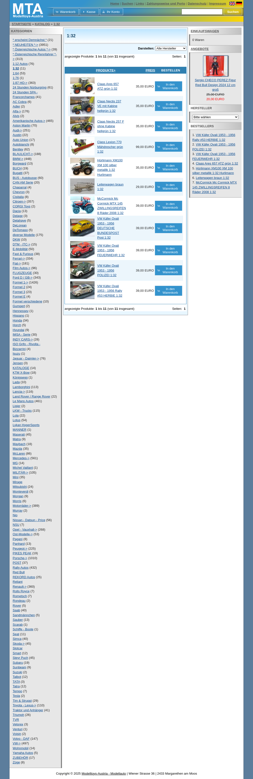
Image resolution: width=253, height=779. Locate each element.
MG (15, 463)
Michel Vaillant (23, 467)
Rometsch (20, 596)
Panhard (19, 543)
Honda (17, 320)
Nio (15, 515)
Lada (16, 382)
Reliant (17, 582)
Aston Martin (21, 125)
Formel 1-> (20, 282)
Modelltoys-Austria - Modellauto (104, 773)
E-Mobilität (20, 249)
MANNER (19, 429)
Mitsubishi (20, 486)
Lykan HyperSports (26, 425)
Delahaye (19, 220)
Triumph (18, 715)
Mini (16, 477)
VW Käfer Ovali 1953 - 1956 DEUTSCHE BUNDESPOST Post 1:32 (108, 228)
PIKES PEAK (22, 553)
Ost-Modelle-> (23, 534)
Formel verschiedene (27, 301)
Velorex (18, 724)
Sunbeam (19, 667)
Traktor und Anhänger (28, 710)
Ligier (16, 406)
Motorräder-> (22, 505)
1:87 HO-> (20, 83)
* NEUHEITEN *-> (25, 45)
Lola (16, 415)
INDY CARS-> (23, 339)
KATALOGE (21, 368)
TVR (16, 719)
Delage (18, 216)
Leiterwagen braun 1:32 (212, 178)
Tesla (16, 696)
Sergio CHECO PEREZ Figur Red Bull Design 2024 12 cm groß (215, 84)
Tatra (16, 686)
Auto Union (20, 140)
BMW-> (18, 159)
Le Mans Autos (23, 401)
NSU (16, 524)
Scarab (18, 624)
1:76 (16, 78)
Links (140, 3)
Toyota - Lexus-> (24, 705)
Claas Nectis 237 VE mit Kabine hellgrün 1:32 (109, 106)
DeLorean (20, 225)
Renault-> (20, 586)
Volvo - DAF (21, 738)
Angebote (200, 49)
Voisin (17, 734)
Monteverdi (20, 491)
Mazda (17, 448)
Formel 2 (19, 287)
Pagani (17, 539)
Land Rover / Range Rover (31, 396)
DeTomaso (20, 230)
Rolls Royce (21, 591)
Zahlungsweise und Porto (165, 3)
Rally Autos (21, 567)
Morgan (18, 496)
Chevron (19, 192)
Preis (150, 70)
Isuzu (16, 353)
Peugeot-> (20, 548)
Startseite (21, 24)
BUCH (17, 168)
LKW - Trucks (22, 410)
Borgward (19, 163)
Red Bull (19, 572)
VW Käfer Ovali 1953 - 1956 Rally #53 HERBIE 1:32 (109, 290)
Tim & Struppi (22, 700)
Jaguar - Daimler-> (26, 358)
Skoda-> (19, 643)
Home (114, 3)
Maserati (19, 434)
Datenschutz (197, 3)
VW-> (17, 743)
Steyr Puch (20, 658)
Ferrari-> (19, 258)
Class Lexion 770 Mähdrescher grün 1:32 (110, 146)
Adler (16, 106)
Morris (17, 501)
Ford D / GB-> (22, 277)
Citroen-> (19, 201)
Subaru (18, 662)
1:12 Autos (20, 64)
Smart (17, 653)
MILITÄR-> (20, 472)
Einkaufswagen (205, 31)
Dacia (17, 211)
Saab (16, 610)
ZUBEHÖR (20, 758)
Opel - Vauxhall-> (25, 529)
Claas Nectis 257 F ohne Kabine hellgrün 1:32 (110, 126)
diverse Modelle (24, 235)
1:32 (56, 24)
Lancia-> (19, 391)
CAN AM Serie (23, 182)
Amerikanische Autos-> (29, 121)
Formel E (19, 296)
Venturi (17, 729)
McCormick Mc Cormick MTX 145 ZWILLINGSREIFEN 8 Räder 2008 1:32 (214, 187)
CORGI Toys (21, 206)
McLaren (19, 453)
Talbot (17, 677)
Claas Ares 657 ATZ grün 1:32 (217, 163)
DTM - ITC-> (21, 244)
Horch (17, 325)
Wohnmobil (21, 748)
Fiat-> (17, 263)
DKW (16, 239)
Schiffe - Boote (23, 629)
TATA (16, 681)
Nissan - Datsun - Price (29, 520)
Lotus (16, 420)
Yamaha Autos (23, 753)
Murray (17, 510)
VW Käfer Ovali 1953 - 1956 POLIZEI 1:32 (108, 270)
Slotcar (17, 648)
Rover (17, 605)
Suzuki (17, 672)
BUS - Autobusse (25, 178)
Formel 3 (19, 292)
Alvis (16, 116)
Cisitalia (18, 197)
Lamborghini (21, 387)
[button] (66, 12)
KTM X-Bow (21, 372)
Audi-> (17, 130)
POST (17, 563)
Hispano (18, 315)
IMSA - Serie (21, 334)
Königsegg (20, 377)
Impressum (217, 3)
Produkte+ (106, 70)
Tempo (17, 691)
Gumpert (19, 306)
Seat (16, 634)
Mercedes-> (21, 458)
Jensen (18, 363)
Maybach (19, 444)
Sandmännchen (24, 615)
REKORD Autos (24, 577)
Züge (16, 762)
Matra (17, 439)
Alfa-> (17, 111)
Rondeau (19, 601)
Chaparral (20, 187)
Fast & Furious (23, 254)
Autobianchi (21, 144)
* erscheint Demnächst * (30, 40)
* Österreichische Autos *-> (32, 49)
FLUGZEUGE (22, 273)
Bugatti (17, 173)
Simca (17, 639)
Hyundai (18, 330)
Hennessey (21, 311)
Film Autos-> (21, 268)
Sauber (18, 620)
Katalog (42, 24)
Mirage (17, 482)
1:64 (16, 73)
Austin (17, 135)
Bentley (18, 149)
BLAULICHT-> (23, 154)
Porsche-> (20, 558)
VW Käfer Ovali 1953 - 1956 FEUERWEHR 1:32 (111, 250)
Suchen (127, 3)
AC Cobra (20, 102)
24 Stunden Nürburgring (30, 87)
